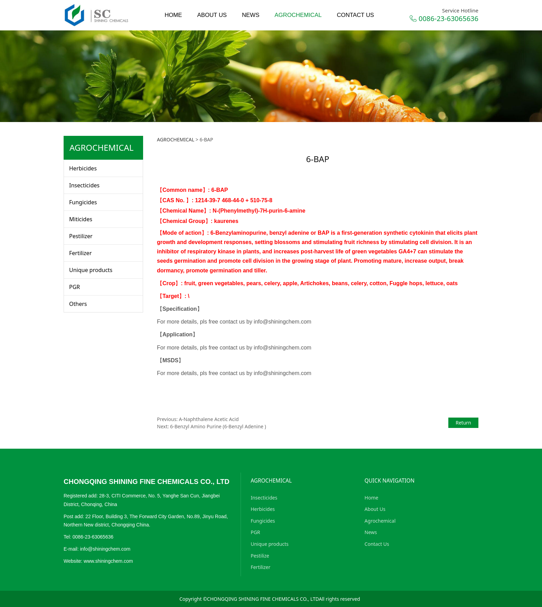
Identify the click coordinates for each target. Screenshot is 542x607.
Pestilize (260, 555)
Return (463, 422)
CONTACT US (355, 15)
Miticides (80, 219)
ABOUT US (212, 15)
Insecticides (84, 185)
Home (372, 497)
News (371, 532)
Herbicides (83, 168)
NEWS (250, 15)
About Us (375, 509)
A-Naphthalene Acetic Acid (209, 419)
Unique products (90, 270)
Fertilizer (80, 253)
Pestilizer (81, 236)
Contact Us (377, 544)
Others (78, 304)
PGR (74, 287)
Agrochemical (380, 520)
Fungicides (83, 202)
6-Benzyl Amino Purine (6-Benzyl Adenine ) (218, 426)
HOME (173, 15)
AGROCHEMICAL (297, 15)
